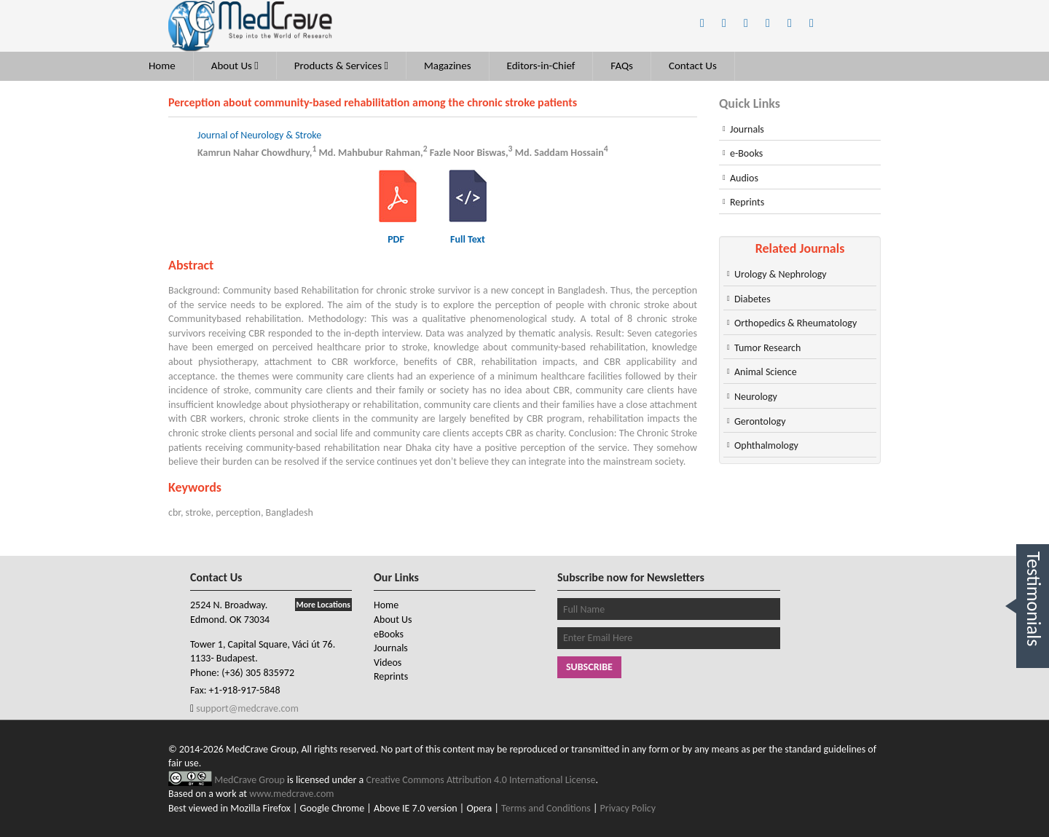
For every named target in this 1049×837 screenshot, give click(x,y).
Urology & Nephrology (780, 274)
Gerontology (760, 421)
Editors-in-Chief (541, 65)
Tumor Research (767, 348)
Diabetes (752, 299)
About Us (235, 65)
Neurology (755, 396)
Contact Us (693, 65)
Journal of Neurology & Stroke (259, 135)
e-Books (746, 153)
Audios (744, 178)
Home (162, 65)
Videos (387, 662)
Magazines (447, 65)
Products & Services (341, 65)
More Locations (323, 605)
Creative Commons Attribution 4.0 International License (481, 780)
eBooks (389, 634)
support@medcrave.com (246, 708)
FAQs (621, 65)
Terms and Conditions (546, 808)
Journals (747, 129)
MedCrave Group (250, 780)
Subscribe (589, 667)
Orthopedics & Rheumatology (795, 323)
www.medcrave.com (291, 793)
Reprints (747, 202)
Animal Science (765, 372)
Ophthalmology (766, 445)
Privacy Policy (628, 808)
